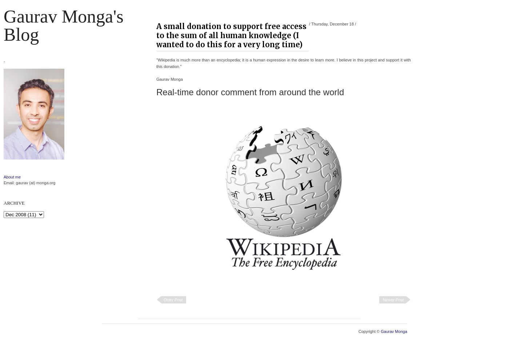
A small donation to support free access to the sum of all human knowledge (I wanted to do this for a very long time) (231, 35)
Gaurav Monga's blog (64, 25)
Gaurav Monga (394, 331)
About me (12, 177)
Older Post (173, 300)
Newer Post (393, 300)
